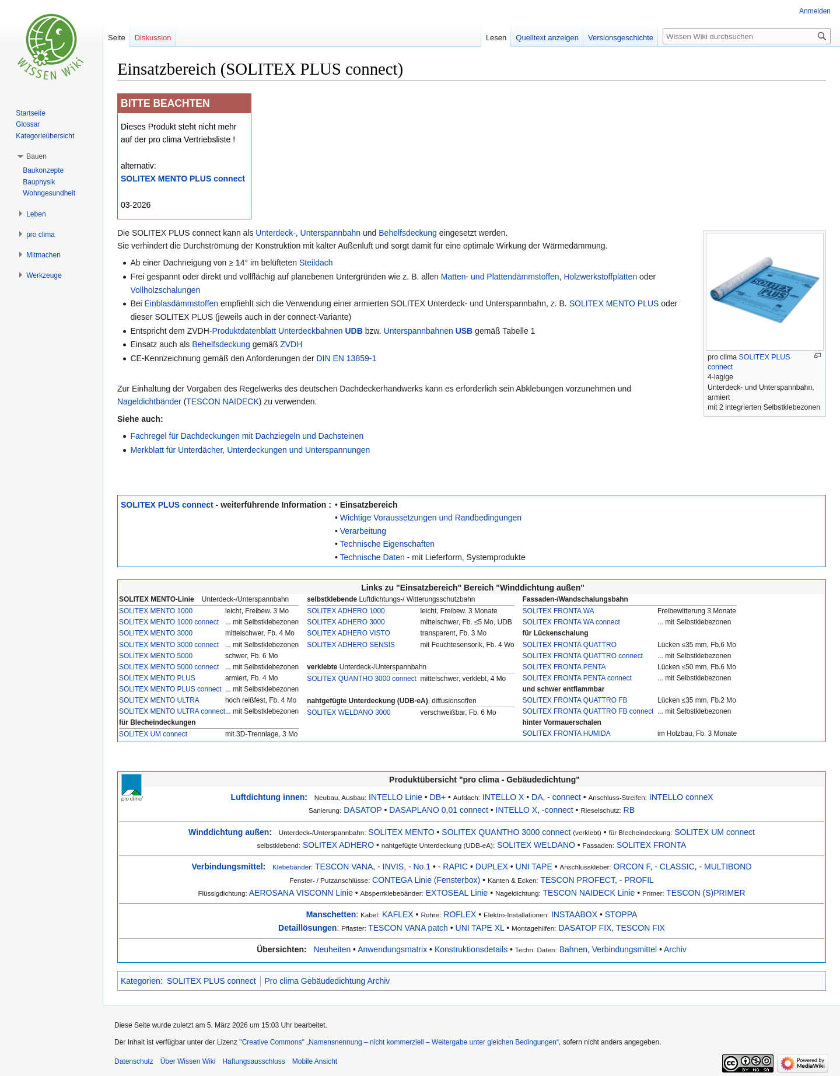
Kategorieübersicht (45, 136)
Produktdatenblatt (244, 331)
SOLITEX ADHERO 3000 (346, 622)
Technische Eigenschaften (387, 544)
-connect (557, 810)
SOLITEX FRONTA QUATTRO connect (583, 656)
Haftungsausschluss (253, 1061)
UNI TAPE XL (480, 927)
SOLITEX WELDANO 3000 (348, 712)
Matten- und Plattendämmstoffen (500, 276)
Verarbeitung (363, 531)
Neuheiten (332, 949)
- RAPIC (453, 866)
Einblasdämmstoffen (182, 303)
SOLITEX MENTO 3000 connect (169, 645)
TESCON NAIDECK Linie (588, 892)
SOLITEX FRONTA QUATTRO (570, 645)
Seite (116, 37)
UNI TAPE (534, 866)
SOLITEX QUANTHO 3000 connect (361, 679)
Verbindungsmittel (226, 866)
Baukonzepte (43, 170)
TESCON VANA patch (408, 927)
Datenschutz (133, 1061)
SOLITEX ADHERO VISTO (348, 633)
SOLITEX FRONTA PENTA (564, 667)
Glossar (28, 124)
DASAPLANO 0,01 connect (438, 810)
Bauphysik (39, 182)
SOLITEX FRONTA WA (558, 611)
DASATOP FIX (584, 927)
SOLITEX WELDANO (536, 845)
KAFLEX (398, 914)
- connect (564, 797)
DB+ (438, 797)
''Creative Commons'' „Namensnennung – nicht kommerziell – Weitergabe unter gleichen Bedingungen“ (399, 1042)
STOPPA (621, 914)
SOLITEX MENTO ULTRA (159, 700)
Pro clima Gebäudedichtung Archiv (327, 981)
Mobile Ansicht (314, 1061)
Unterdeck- (275, 232)
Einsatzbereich (369, 504)
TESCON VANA (344, 866)
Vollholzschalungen (165, 290)
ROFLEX (459, 914)
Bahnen (573, 949)
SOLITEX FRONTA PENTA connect (577, 678)
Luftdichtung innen (268, 797)
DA (536, 797)
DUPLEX (491, 866)
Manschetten (331, 914)
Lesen (496, 37)
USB (464, 331)
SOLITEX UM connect (153, 734)
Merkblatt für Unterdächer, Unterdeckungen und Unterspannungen (250, 450)
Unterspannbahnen (418, 331)
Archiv (675, 949)
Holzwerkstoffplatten (600, 276)
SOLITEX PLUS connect (167, 504)
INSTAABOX (574, 914)
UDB (354, 331)
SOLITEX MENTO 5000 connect (169, 667)
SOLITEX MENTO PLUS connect (183, 178)
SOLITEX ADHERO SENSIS (351, 645)
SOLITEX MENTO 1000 (155, 611)
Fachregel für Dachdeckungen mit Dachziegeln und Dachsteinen (246, 436)
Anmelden (815, 11)
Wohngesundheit (49, 193)
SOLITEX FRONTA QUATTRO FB (575, 700)
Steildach (316, 262)
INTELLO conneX (681, 797)
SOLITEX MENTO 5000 (155, 656)
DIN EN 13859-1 (347, 358)
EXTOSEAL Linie (457, 892)
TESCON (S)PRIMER (705, 892)
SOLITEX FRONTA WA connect (571, 622)
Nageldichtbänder (149, 401)
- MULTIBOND (725, 866)
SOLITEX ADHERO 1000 (346, 611)
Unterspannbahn (330, 232)
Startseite (31, 113)
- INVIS (390, 866)
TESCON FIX (640, 927)
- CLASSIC (674, 866)
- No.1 (419, 866)
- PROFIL (637, 880)
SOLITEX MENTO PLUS (614, 303)
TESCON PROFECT (577, 880)
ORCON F (632, 866)
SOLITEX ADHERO (338, 845)
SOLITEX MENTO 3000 (155, 633)
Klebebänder (291, 867)
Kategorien (140, 981)
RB (629, 810)
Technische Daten (372, 557)
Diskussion (153, 37)
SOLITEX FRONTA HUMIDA (567, 733)
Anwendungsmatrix (392, 949)
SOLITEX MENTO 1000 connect (169, 622)
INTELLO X (503, 797)
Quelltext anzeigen (547, 37)
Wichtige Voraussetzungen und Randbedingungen (431, 517)
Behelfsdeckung (408, 232)
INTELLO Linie (395, 797)
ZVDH (291, 344)
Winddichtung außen (228, 832)
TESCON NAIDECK (222, 401)
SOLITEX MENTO (401, 832)
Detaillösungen (307, 927)
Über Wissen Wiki (188, 1061)
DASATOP (363, 810)
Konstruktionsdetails (471, 949)
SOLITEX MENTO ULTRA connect (172, 711)
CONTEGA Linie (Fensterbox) (426, 880)
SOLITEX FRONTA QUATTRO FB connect (588, 711)
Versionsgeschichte (620, 37)
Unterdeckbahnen (310, 331)
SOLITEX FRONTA (652, 845)
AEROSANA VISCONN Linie (301, 892)
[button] (36, 156)
